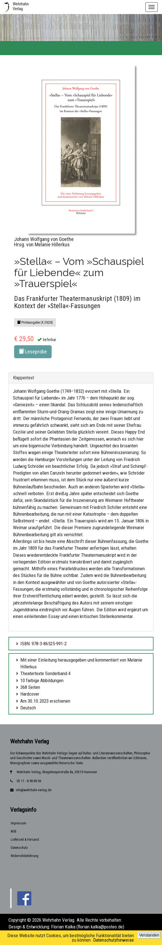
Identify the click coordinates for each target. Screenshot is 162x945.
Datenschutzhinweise (113, 940)
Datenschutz (19, 848)
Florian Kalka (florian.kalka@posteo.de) (87, 927)
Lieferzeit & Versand (25, 840)
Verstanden (149, 935)
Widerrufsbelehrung (24, 856)
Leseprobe (33, 352)
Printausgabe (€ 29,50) (35, 322)
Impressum (18, 823)
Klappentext (23, 377)
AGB (13, 831)
